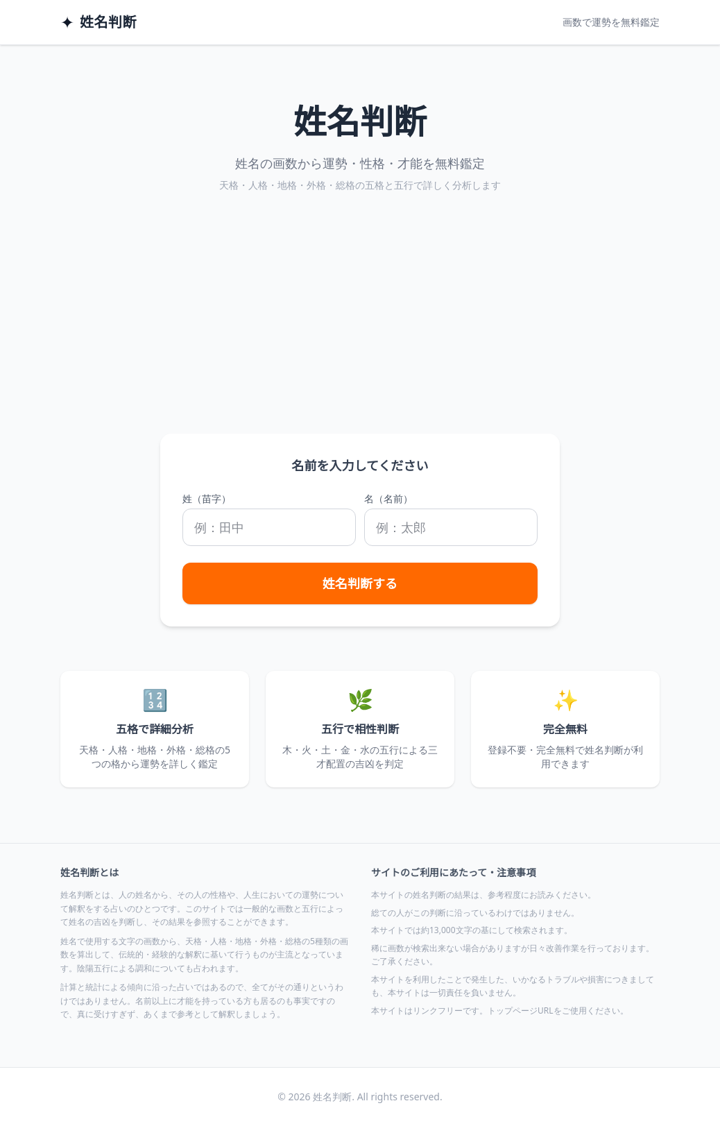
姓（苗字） (206, 498)
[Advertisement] (360, 329)
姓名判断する (360, 583)
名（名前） (388, 498)
